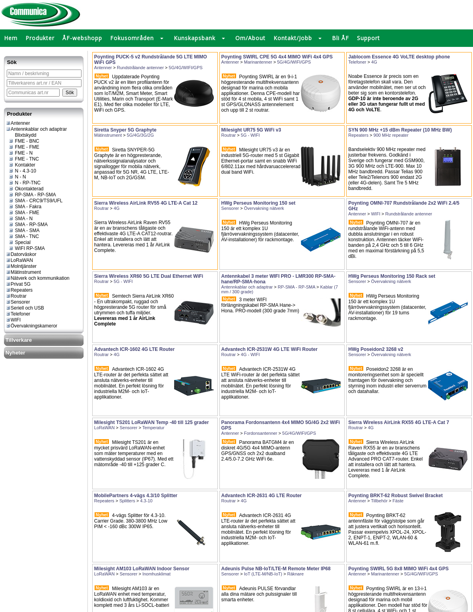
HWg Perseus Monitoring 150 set (258, 203)
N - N (17, 177)
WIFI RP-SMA (26, 248)
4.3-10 (146, 500)
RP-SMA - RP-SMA (32, 195)
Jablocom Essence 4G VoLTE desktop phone (399, 57)
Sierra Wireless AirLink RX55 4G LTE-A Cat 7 (398, 422)
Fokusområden (132, 38)
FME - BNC (23, 141)
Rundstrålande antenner (140, 67)
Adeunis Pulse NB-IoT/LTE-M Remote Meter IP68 (276, 568)
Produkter (39, 38)
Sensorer (18, 302)
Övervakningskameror (31, 326)
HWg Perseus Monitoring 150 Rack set (391, 276)
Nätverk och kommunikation (38, 278)
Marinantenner (258, 62)
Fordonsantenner (260, 433)
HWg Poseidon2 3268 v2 (375, 349)
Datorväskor (21, 254)
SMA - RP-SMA (28, 224)
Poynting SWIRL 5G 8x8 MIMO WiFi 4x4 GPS (398, 568)
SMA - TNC (23, 236)
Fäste (398, 500)
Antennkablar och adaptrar (36, 129)
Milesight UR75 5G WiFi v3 (251, 130)
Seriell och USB (25, 308)
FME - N (20, 153)
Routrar (16, 296)
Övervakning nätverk (264, 208)
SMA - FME (23, 212)
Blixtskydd (22, 135)
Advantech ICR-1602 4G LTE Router (134, 349)
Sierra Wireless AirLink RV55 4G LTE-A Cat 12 (146, 203)
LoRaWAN (19, 260)
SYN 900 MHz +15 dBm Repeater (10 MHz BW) (400, 130)
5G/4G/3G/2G (140, 135)
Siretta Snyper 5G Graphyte (125, 130)
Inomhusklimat (156, 573)
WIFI (13, 320)
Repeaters (19, 290)
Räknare (295, 573)
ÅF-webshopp (82, 38)
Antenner (18, 123)
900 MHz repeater (391, 135)
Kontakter (21, 165)
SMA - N (20, 218)
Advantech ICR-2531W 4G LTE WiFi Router (269, 349)
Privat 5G (18, 284)
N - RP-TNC (24, 183)
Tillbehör (379, 500)
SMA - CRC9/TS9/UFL (35, 200)
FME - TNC (23, 159)
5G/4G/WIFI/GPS (186, 67)
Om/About (250, 38)
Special (19, 242)
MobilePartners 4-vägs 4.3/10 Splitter (135, 495)
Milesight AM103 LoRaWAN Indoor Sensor (142, 568)
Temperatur (153, 427)
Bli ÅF (340, 38)
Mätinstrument (23, 272)
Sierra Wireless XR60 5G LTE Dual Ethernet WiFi (148, 276)
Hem (10, 38)
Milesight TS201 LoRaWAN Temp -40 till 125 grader (151, 422)
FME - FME (23, 147)
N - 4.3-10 (22, 171)
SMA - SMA (23, 230)
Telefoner (18, 314)
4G (374, 62)
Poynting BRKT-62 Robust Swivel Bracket (395, 495)
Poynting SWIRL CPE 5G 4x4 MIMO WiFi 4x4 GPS (277, 57)
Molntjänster (21, 266)
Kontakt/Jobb (292, 38)
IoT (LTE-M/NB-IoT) (263, 573)
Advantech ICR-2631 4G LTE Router (261, 495)
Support (368, 38)
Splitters (127, 500)
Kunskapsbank (194, 38)
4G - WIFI (250, 354)
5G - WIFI (250, 135)
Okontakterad (25, 189)
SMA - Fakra (24, 206)
